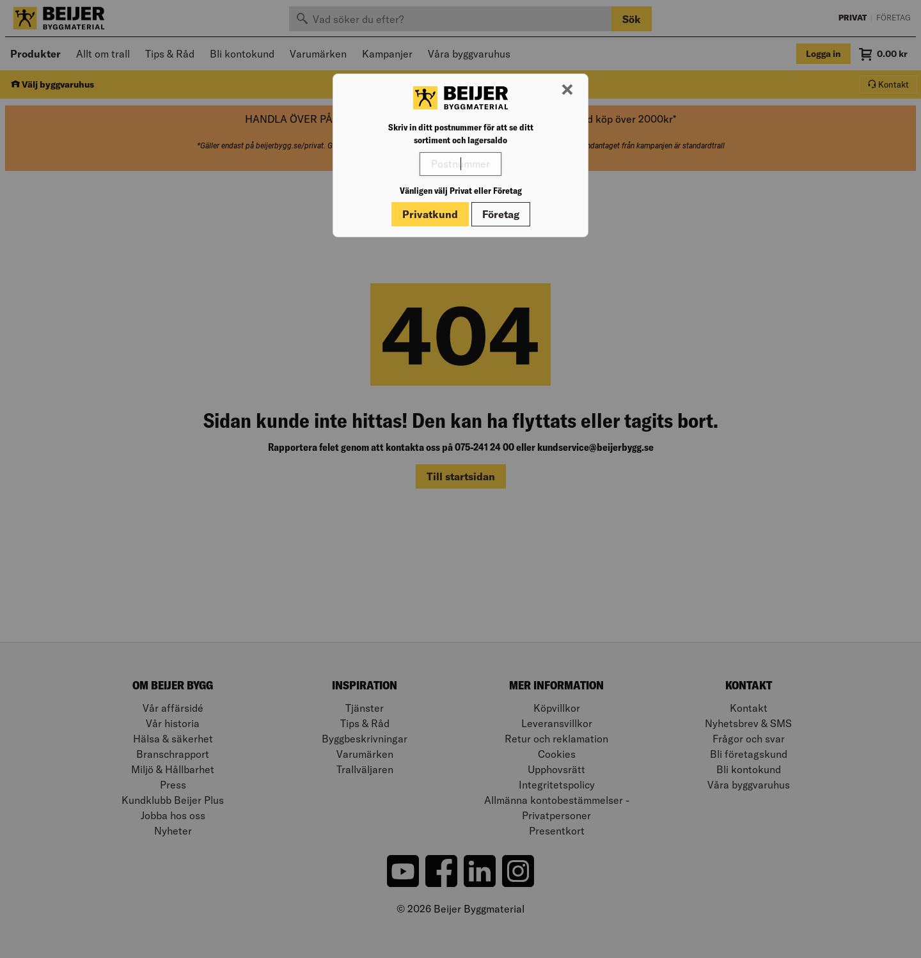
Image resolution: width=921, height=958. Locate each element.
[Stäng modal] (567, 90)
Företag (500, 214)
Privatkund (430, 214)
